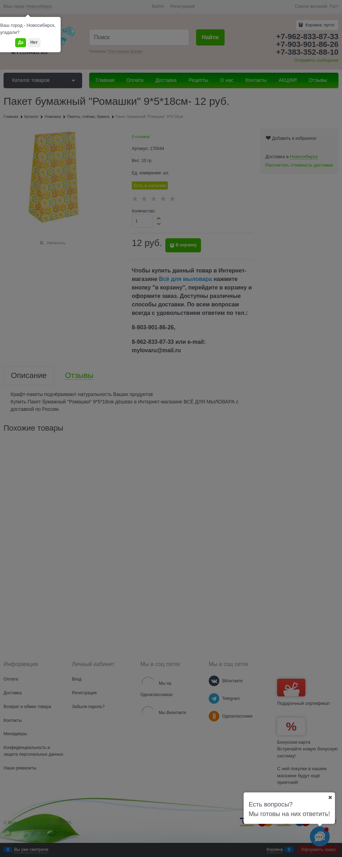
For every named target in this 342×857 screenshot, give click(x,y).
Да (20, 42)
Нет (34, 42)
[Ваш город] (330, 797)
